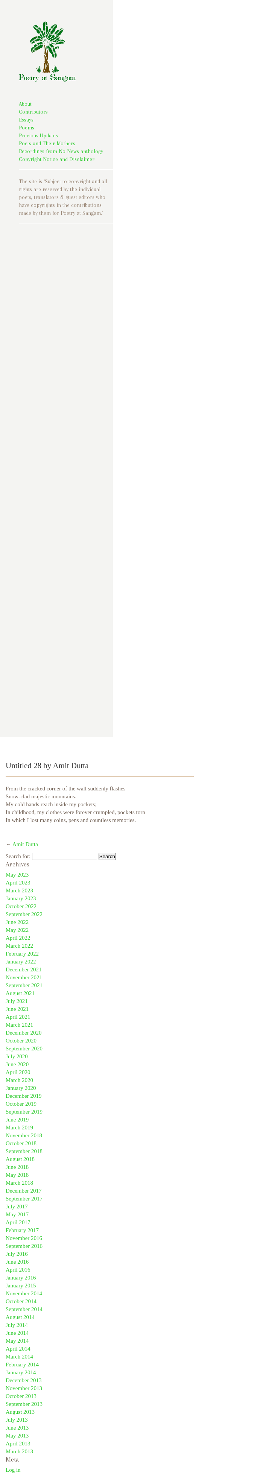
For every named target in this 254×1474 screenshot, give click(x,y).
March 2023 (19, 890)
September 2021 (24, 985)
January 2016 (21, 1278)
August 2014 (20, 1317)
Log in (13, 1470)
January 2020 (21, 1088)
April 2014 (18, 1349)
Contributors (33, 112)
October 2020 (21, 1041)
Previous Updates (38, 135)
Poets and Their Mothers (47, 143)
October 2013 (21, 1396)
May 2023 (17, 875)
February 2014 (22, 1365)
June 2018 (17, 1167)
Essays (26, 120)
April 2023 (18, 883)
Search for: (18, 856)
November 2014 (24, 1293)
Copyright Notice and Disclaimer (56, 159)
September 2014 (24, 1309)
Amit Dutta (25, 844)
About (25, 104)
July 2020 (17, 1056)
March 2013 (19, 1451)
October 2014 (21, 1301)
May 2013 (17, 1436)
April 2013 (18, 1444)
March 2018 (19, 1183)
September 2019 (24, 1112)
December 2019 (23, 1096)
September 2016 (24, 1246)
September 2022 (24, 914)
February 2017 (22, 1230)
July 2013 (17, 1420)
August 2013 (20, 1412)
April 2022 (18, 938)
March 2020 (19, 1080)
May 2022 (17, 930)
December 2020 (23, 1033)
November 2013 (24, 1388)
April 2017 (18, 1222)
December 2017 (23, 1191)
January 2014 (21, 1372)
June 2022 (17, 922)
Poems (26, 128)
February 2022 (22, 954)
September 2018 (24, 1151)
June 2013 (17, 1428)
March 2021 (19, 1025)
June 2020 (17, 1064)
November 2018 (24, 1135)
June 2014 (17, 1333)
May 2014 (17, 1341)
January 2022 (21, 962)
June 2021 (17, 1009)
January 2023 (21, 898)
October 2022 (21, 906)
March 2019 (19, 1127)
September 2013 (24, 1404)
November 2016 (24, 1238)
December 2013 (23, 1380)
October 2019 (21, 1104)
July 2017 (17, 1207)
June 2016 (17, 1262)
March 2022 (19, 946)
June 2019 (17, 1120)
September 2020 (24, 1048)
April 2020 (18, 1072)
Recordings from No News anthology (61, 151)
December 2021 (23, 969)
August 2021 (20, 993)
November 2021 (24, 977)
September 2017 (24, 1199)
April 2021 (18, 1017)
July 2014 (17, 1325)
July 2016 (17, 1254)
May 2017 (17, 1214)
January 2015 (21, 1286)
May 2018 (17, 1175)
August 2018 (20, 1159)
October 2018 (21, 1143)
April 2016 (18, 1270)
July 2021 (17, 1001)
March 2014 (19, 1357)
